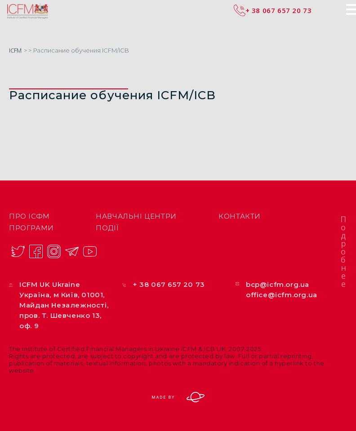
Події (107, 228)
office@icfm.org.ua (281, 294)
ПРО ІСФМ (29, 216)
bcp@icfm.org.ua (277, 284)
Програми (31, 228)
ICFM (15, 50)
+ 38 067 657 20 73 (169, 284)
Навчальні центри (136, 216)
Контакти (239, 216)
